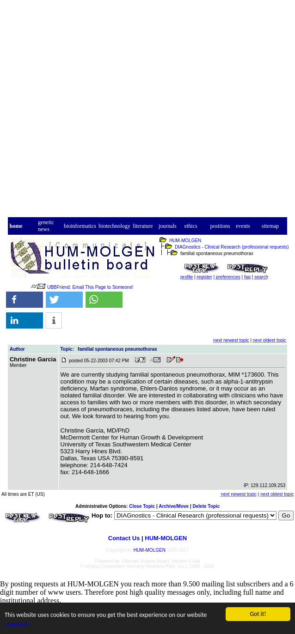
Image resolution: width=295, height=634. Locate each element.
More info (17, 624)
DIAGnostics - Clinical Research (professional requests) (232, 247)
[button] (24, 300)
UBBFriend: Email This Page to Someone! (90, 287)
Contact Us (124, 538)
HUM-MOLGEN (185, 240)
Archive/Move (174, 506)
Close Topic (142, 506)
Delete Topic (206, 506)
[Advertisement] (140, 113)
